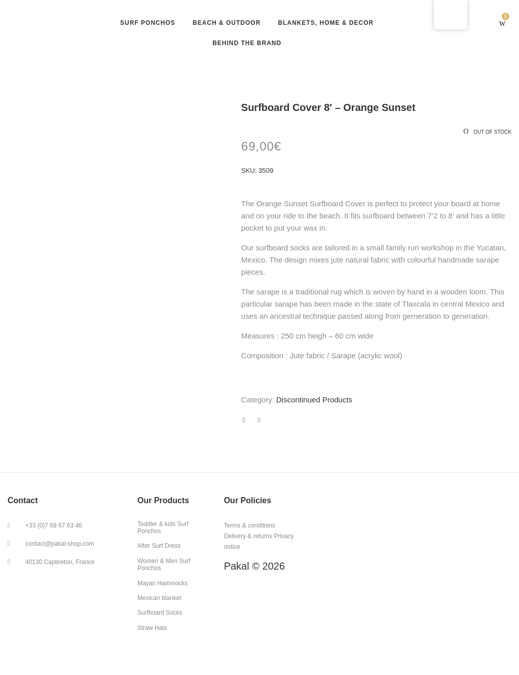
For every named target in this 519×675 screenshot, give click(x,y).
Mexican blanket (159, 598)
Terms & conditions (249, 525)
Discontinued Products (314, 399)
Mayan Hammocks (162, 583)
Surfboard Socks (159, 612)
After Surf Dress (158, 545)
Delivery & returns (248, 536)
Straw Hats (152, 627)
